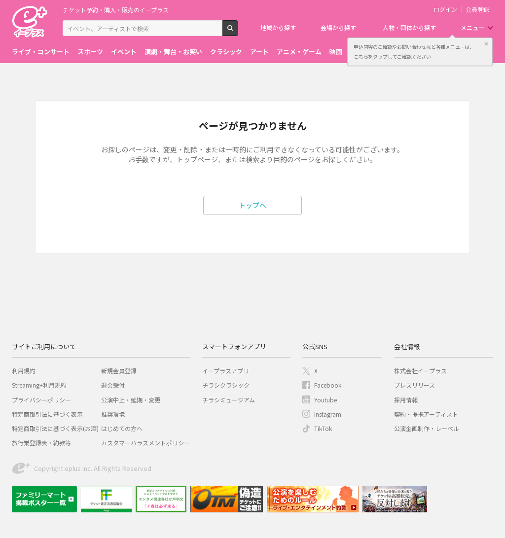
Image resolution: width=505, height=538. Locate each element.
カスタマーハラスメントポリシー (145, 442)
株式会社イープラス (420, 370)
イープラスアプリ (225, 370)
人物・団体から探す (409, 27)
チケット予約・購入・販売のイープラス (116, 9)
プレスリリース (414, 385)
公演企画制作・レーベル (426, 428)
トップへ (252, 205)
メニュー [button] (472, 27)
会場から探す (338, 27)
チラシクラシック (226, 385)
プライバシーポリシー (41, 399)
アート (259, 51)
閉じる (486, 44)
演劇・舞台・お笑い (173, 51)
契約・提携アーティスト (426, 414)
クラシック (226, 51)
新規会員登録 (119, 370)
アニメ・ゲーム (299, 51)
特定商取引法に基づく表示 (47, 414)
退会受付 (113, 385)
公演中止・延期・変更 (130, 399)
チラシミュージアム (228, 399)
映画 (335, 51)
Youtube (325, 399)
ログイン (445, 9)
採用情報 (406, 399)
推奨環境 (113, 414)
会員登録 (477, 9)
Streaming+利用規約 (39, 385)
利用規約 (24, 370)
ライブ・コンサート (41, 51)
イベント (124, 51)
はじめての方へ (122, 428)
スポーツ (90, 51)
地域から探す (278, 27)
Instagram (327, 414)
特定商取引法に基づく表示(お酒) (55, 428)
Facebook (327, 385)
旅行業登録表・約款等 (41, 442)
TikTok (323, 428)
